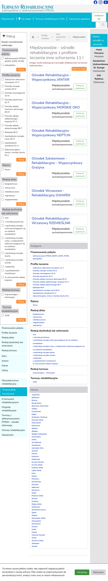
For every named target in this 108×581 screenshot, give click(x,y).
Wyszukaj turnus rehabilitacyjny (10, 382)
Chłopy (34, 409)
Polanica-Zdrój (37, 496)
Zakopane (35, 543)
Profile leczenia (9, 332)
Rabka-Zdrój (36, 504)
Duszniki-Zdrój (37, 420)
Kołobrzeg (36, 459)
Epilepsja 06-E (11, 132)
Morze (7, 169)
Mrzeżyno (35, 479)
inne (7, 217)
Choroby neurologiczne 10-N (15, 94)
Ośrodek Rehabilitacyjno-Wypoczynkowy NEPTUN (51, 132)
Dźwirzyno (36, 425)
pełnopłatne (10, 65)
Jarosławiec (36, 445)
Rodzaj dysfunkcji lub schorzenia (12, 344)
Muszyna (35, 484)
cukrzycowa (10, 187)
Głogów (35, 431)
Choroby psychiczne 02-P (13, 101)
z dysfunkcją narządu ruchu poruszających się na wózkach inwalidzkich (15, 229)
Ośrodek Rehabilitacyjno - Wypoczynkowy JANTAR (51, 77)
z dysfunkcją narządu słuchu (14, 254)
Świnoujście (36, 521)
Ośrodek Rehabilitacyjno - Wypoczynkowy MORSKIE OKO (56, 105)
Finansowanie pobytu (12, 328)
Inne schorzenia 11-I (60, 37)
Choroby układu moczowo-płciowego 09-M (14, 109)
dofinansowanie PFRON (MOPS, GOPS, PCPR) (15, 60)
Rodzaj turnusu (9, 350)
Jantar (34, 439)
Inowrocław (36, 437)
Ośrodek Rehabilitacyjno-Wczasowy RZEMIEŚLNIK (51, 220)
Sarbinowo (36, 507)
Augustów (36, 395)
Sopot (34, 512)
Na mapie (24, 19)
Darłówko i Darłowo (39, 417)
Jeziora (5, 360)
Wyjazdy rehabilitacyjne (9, 409)
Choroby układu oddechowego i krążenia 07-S (12, 119)
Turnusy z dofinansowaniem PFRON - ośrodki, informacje (11, 420)
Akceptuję (82, 572)
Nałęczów (35, 487)
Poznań (34, 498)
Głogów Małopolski (39, 434)
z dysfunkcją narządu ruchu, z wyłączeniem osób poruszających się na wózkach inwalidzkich (15, 244)
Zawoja (34, 546)
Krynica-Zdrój (37, 465)
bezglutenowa (11, 184)
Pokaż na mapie (79, 68)
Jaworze (35, 451)
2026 (7, 315)
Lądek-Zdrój (36, 470)
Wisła (34, 538)
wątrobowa (10, 195)
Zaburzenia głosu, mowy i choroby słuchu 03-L (15, 152)
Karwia (34, 453)
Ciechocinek (36, 411)
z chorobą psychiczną (14, 221)
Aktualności (8, 434)
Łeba (34, 473)
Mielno (34, 476)
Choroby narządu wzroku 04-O (12, 87)
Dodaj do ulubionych (80, 87)
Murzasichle (36, 482)
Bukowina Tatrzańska (40, 406)
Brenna (34, 400)
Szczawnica (36, 524)
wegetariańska (11, 199)
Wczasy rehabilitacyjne (13, 430)
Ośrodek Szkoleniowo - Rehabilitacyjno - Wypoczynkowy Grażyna (57, 163)
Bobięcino (35, 397)
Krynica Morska (38, 462)
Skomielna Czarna (39, 510)
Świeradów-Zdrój (38, 518)
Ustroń (34, 532)
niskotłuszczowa (12, 191)
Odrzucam (98, 572)
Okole (34, 493)
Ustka (34, 529)
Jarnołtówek (36, 442)
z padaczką (9, 266)
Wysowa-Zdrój (37, 540)
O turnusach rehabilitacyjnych (10, 400)
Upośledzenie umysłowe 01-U (12, 144)
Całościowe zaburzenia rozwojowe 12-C (15, 81)
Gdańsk (35, 428)
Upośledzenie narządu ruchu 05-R (14, 137)
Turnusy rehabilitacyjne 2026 (50, 18)
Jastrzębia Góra (38, 448)
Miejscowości (7, 18)
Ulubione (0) (99, 17)
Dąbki (34, 414)
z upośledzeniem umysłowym (12, 272)
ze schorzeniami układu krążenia (15, 278)
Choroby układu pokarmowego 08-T (13, 127)
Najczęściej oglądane (79, 18)
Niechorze (35, 490)
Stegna (34, 515)
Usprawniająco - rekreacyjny (12, 296)
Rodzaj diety (8, 337)
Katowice (35, 456)
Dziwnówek (36, 423)
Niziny (5, 370)
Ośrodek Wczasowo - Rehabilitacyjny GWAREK (51, 192)
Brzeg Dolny (36, 403)
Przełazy (35, 501)
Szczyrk (35, 526)
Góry (4, 356)
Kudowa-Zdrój (37, 468)
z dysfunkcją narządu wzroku (14, 261)
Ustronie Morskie (38, 535)
